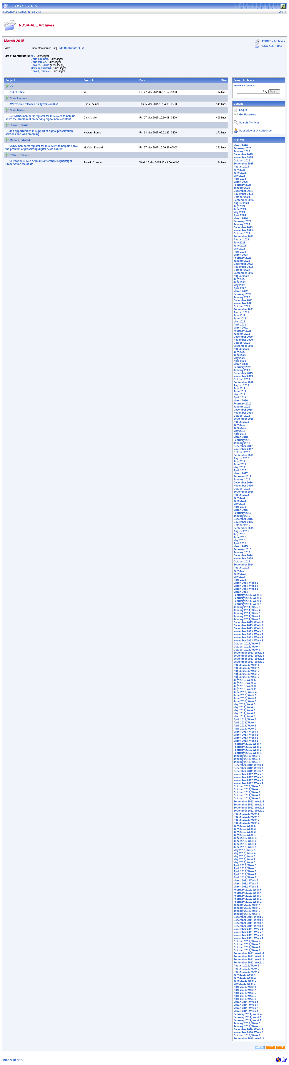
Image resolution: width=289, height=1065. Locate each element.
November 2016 (243, 485)
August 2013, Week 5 (246, 664)
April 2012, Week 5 (245, 865)
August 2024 (241, 203)
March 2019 (241, 400)
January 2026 (242, 151)
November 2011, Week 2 (248, 935)
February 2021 (242, 330)
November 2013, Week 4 (248, 631)
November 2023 (243, 230)
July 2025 (239, 169)
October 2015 (242, 525)
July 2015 (239, 534)
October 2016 (242, 488)
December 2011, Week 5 (248, 917)
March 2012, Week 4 (246, 883)
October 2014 (242, 561)
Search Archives (244, 80)
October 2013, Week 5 (247, 643)
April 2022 (240, 288)
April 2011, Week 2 (245, 996)
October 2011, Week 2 (247, 947)
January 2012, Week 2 (247, 910)
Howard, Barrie (40, 65)
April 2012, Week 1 (245, 877)
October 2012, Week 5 (247, 786)
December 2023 (243, 227)
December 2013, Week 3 (248, 622)
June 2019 (240, 391)
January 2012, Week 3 (247, 907)
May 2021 (239, 321)
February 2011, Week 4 (248, 1014)
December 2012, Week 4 (248, 765)
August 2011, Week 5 (246, 965)
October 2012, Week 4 (247, 789)
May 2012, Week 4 (245, 853)
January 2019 (242, 406)
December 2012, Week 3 (248, 768)
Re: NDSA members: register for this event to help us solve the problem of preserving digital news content (40, 118)
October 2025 (242, 160)
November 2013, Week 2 (248, 637)
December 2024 (243, 190)
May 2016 (239, 503)
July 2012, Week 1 (245, 835)
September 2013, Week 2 (249, 658)
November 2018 (243, 412)
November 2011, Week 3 (248, 932)
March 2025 (241, 181)
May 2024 (239, 212)
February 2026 (242, 148)
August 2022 (241, 276)
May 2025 (239, 175)
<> (32, 56)
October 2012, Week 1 (247, 798)
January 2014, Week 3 (247, 613)
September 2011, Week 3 (249, 956)
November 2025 (243, 157)
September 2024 (244, 200)
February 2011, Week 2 (248, 1020)
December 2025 (243, 154)
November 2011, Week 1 (248, 938)
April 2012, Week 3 (245, 871)
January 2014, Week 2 (247, 616)
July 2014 (239, 570)
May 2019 (239, 394)
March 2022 (241, 291)
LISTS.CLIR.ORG (12, 1060)
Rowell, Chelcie (40, 71)
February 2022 (242, 294)
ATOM (259, 1047)
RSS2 (280, 1047)
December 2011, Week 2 (248, 923)
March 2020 (241, 364)
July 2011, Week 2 (245, 977)
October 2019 (242, 379)
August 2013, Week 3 (246, 670)
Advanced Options (244, 85)
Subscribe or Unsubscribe (255, 130)
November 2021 (243, 303)
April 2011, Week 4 (245, 989)
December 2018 (243, 409)
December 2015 (243, 519)
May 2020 (239, 358)
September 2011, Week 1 (249, 962)
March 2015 (241, 546)
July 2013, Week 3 (245, 686)
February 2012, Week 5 (248, 889)
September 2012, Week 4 (249, 801)
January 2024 (242, 224)
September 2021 (244, 309)
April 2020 (240, 361)
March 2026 (241, 145)
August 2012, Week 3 (246, 819)
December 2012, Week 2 (248, 771)
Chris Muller (38, 62)
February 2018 (242, 440)
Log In (243, 110)
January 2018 (242, 443)
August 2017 (241, 458)
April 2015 (240, 543)
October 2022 (242, 269)
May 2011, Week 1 (245, 983)
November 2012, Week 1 (248, 783)
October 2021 (242, 306)
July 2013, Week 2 (245, 689)
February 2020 (242, 367)
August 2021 (241, 312)
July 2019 (239, 388)
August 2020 (241, 348)
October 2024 (242, 197)
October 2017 (242, 452)
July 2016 (239, 497)
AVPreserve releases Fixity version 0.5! (33, 104)
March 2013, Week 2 (246, 737)
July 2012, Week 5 (245, 825)
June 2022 (240, 282)
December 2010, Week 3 (248, 1029)
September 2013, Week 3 (249, 655)
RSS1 (270, 1047)
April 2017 (240, 470)
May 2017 (239, 467)
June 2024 (240, 209)
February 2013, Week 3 (248, 746)
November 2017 (243, 449)
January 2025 (242, 187)
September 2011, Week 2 (249, 959)
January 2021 (242, 333)
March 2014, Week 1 (246, 588)
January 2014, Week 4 (247, 610)
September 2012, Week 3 (249, 804)
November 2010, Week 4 (248, 1032)
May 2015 (239, 540)
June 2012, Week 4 (245, 838)
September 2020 (244, 345)
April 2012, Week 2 (245, 874)
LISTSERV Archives (273, 41)
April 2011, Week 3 (245, 992)
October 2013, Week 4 (247, 646)
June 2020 (240, 355)
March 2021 (241, 327)
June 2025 (240, 172)
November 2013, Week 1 (248, 640)
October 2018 (242, 415)
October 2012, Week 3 (247, 792)
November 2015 (243, 522)
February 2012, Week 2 (248, 898)
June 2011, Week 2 (245, 980)
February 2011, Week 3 (248, 1017)
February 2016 (242, 512)
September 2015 (244, 528)
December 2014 (243, 555)
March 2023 (241, 254)
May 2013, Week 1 (245, 716)
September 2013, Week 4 (249, 652)
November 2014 (243, 558)
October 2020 (242, 342)
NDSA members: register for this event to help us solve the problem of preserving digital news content (41, 148)
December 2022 (243, 263)
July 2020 (239, 351)
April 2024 (240, 215)
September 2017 (244, 455)
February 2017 (242, 476)
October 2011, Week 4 (247, 941)
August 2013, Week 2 (246, 673)
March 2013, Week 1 (246, 740)
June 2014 (240, 573)
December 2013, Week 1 (248, 628)
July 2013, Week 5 (245, 680)
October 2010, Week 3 (247, 1035)
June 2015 (240, 537)
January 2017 (242, 479)
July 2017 (239, 461)
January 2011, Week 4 (247, 1026)
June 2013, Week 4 (245, 692)
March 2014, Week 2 (246, 585)
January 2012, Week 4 (247, 904)
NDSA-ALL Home (271, 46)
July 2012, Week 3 (245, 828)
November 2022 (243, 266)
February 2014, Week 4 (248, 595)
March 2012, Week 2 (246, 886)
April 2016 (240, 506)
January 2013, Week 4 (247, 759)
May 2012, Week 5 (245, 850)
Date (142, 80)
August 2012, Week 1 (246, 822)
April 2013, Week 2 (245, 728)
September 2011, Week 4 (249, 953)
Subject (10, 80)
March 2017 (241, 473)
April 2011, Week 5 (245, 986)
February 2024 (242, 221)
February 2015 (242, 549)
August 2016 (241, 494)
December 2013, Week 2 (248, 625)
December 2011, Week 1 (248, 926)
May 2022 (239, 285)
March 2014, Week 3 (246, 582)
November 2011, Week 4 (248, 929)
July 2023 (239, 242)
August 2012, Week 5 (246, 813)
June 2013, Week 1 (245, 701)
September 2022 (244, 272)
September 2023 (244, 236)
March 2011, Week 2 (246, 1008)
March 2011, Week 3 (246, 1005)
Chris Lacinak (39, 59)
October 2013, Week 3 (247, 649)
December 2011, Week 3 (248, 920)
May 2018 (239, 430)
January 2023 (242, 260)
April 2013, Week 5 (245, 719)
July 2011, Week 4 (245, 974)
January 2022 (242, 297)
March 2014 (241, 591)
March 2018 (241, 437)
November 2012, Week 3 (248, 777)
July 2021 (239, 315)
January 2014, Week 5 (247, 607)
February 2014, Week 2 (248, 601)
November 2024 (243, 194)
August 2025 (241, 166)
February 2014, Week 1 (248, 604)
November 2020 (243, 339)
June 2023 (240, 245)
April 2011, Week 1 (245, 999)
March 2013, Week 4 (246, 731)
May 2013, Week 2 (245, 713)
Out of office (17, 92)
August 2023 (241, 239)
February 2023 (242, 257)
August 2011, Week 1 (246, 971)
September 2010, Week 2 (249, 1038)
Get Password (248, 114)
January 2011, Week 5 (247, 1023)
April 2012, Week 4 (245, 868)
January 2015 (242, 552)
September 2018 (244, 418)
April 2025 (240, 178)
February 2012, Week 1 (248, 901)
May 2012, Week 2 (245, 859)
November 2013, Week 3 (248, 634)
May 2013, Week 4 (245, 707)
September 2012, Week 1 (249, 810)
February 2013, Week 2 (248, 749)
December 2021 (243, 300)
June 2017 (240, 464)
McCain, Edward (41, 68)
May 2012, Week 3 (245, 856)
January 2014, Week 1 (247, 619)
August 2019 (241, 385)
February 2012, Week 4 (248, 892)
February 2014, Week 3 (248, 598)
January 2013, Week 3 (247, 762)
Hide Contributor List (71, 48)
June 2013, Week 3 (245, 695)
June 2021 (240, 318)
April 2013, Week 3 (245, 725)
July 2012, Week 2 (245, 831)
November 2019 (243, 376)
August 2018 (241, 421)
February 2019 (242, 403)
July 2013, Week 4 (245, 683)
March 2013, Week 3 (246, 734)
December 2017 (243, 446)
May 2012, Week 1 (245, 862)
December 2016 (243, 482)
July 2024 (239, 206)
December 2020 (243, 336)
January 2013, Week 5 (247, 756)
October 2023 (242, 233)
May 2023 (239, 248)
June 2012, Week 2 (245, 844)
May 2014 (239, 576)
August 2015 (241, 531)
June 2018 (240, 427)
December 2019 (243, 373)
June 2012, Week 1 (245, 847)
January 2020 (242, 370)
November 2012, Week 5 (248, 774)
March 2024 (241, 218)
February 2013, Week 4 (248, 743)
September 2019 (244, 382)
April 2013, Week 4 (245, 722)
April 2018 (240, 434)
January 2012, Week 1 (247, 913)
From (87, 80)
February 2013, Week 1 (248, 752)
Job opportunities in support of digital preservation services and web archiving (39, 133)
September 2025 (244, 163)
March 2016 (241, 509)
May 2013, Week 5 (245, 704)
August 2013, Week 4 (246, 667)
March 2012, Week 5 (246, 880)
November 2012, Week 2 (248, 780)
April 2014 (240, 579)
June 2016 (240, 500)
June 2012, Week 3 (245, 841)
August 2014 (241, 567)
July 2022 (239, 279)
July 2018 (239, 424)
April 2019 (240, 397)
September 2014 (244, 564)
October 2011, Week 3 (247, 944)
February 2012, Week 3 (248, 895)
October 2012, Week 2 (247, 795)
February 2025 (242, 184)
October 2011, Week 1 (247, 950)
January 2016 (242, 516)
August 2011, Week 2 (246, 968)
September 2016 (244, 491)
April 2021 (240, 324)
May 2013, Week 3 (245, 710)
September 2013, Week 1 (249, 661)
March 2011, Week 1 (246, 1011)
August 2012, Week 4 (246, 816)
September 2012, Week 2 (249, 807)
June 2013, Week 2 (245, 698)
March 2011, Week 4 (246, 1002)
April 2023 (240, 251)
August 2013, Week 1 (246, 677)
